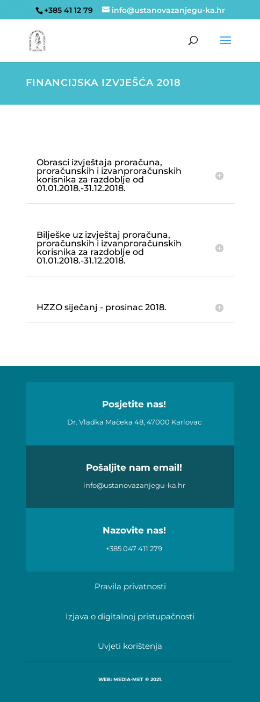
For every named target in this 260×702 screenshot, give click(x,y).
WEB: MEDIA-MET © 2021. (130, 679)
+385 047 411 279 (134, 548)
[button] (225, 47)
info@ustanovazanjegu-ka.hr (134, 485)
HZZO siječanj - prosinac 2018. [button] (102, 307)
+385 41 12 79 (68, 10)
